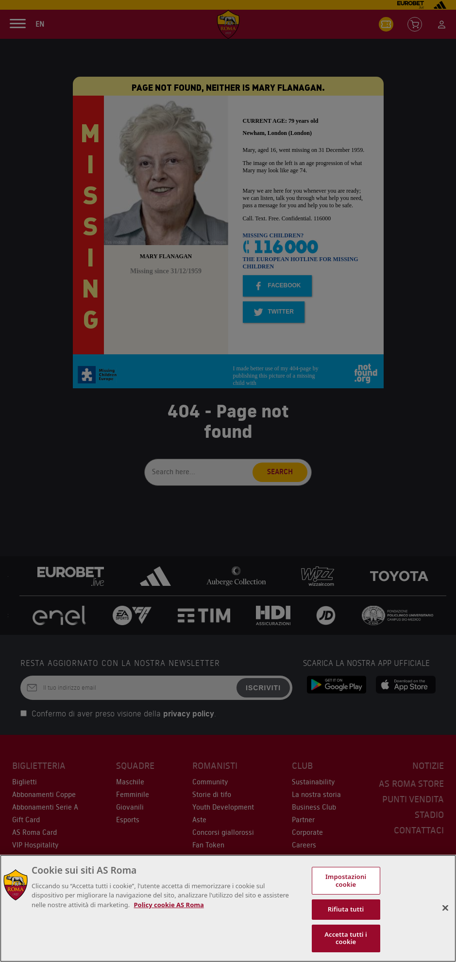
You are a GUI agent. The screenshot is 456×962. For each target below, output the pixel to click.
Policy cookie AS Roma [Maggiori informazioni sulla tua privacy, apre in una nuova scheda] (169, 904)
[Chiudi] (445, 908)
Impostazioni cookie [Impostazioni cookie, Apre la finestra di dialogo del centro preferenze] (345, 880)
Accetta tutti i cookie (345, 938)
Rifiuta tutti (346, 909)
